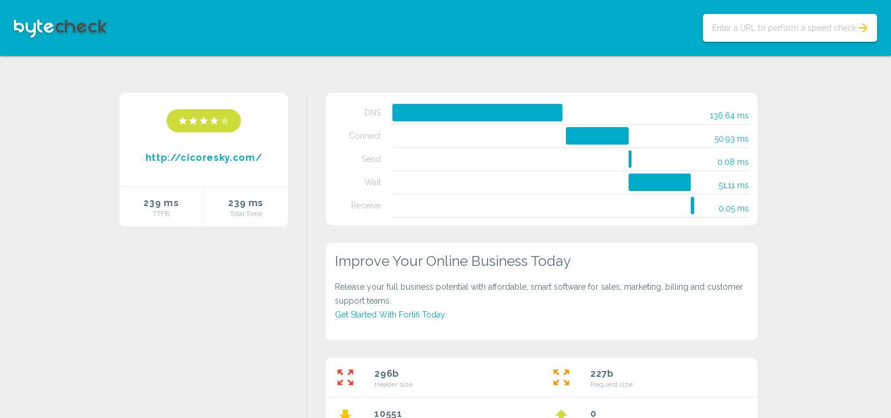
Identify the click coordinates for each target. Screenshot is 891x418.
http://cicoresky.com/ (204, 157)
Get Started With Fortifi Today (390, 314)
